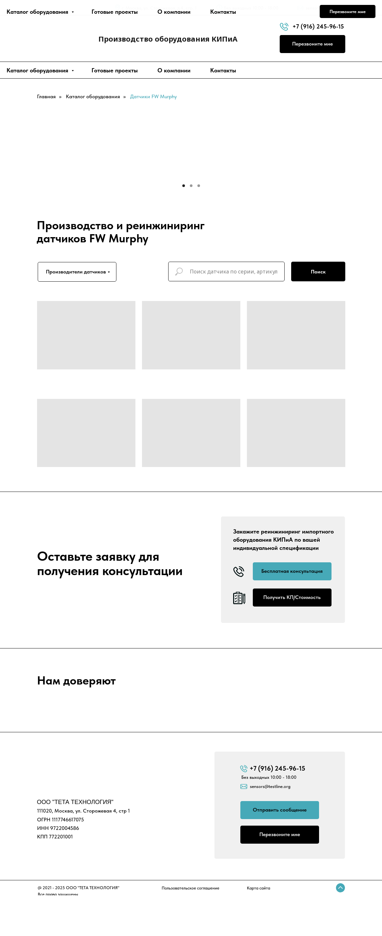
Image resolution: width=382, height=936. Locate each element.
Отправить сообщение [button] (280, 810)
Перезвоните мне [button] (312, 44)
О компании (174, 70)
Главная (46, 96)
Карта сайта (258, 888)
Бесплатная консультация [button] (292, 571)
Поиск (318, 272)
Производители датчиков (76, 272)
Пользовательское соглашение (190, 888)
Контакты (223, 70)
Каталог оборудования (38, 70)
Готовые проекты (114, 70)
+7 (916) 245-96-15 (318, 26)
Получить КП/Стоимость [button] (292, 597)
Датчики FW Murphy (153, 96)
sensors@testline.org (326, 7)
